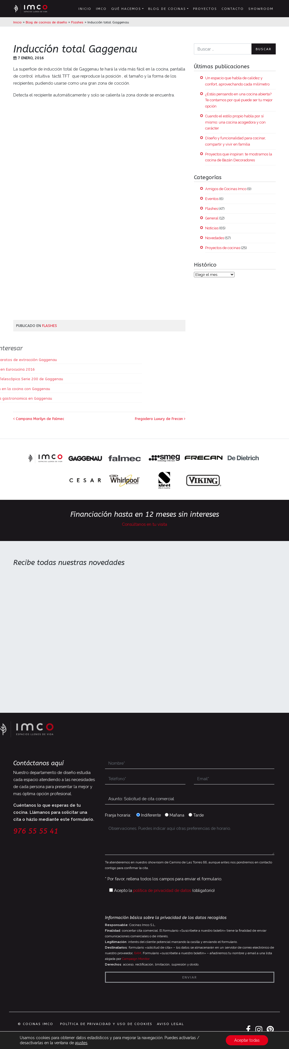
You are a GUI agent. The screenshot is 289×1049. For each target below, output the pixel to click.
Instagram (259, 1030)
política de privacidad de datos (162, 890)
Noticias (211, 228)
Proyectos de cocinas (222, 248)
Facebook (248, 1030)
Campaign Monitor (136, 959)
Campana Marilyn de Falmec (38, 419)
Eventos (211, 199)
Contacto (233, 9)
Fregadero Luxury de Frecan (160, 419)
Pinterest (270, 1030)
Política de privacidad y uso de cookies (106, 1024)
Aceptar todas (247, 1040)
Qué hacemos (126, 9)
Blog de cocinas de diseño (46, 22)
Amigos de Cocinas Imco (225, 189)
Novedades (214, 238)
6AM (137, 953)
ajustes (81, 1043)
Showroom (260, 9)
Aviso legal (170, 1024)
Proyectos (205, 9)
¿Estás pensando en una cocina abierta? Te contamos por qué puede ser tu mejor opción (239, 100)
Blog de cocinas (167, 9)
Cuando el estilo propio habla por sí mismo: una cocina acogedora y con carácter (235, 122)
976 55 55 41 (35, 831)
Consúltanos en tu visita (144, 524)
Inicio (84, 9)
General (211, 218)
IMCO (101, 9)
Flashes (77, 22)
